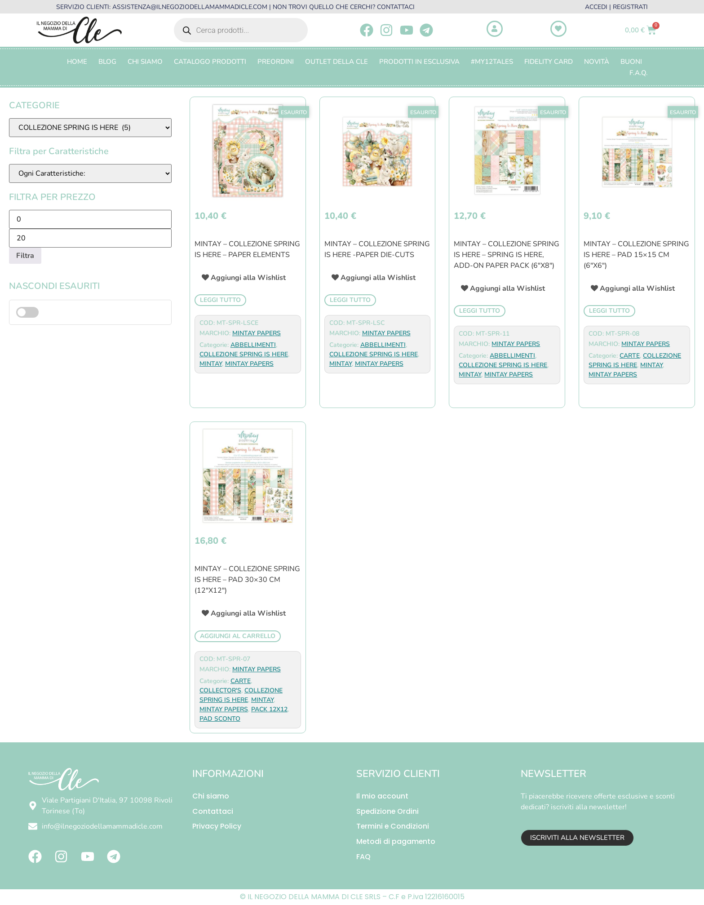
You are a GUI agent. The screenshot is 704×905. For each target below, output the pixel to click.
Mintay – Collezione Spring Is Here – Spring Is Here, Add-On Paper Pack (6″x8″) (506, 255)
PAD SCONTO (219, 718)
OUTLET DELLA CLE (336, 61)
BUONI (631, 61)
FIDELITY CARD (548, 61)
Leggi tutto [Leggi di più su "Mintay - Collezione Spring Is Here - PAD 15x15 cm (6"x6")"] (609, 310)
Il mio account (382, 796)
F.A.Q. (638, 72)
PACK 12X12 (269, 709)
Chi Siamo (145, 61)
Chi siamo (210, 796)
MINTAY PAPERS (256, 333)
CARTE (630, 355)
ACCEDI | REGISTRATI (616, 7)
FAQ (363, 857)
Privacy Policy (216, 826)
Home (77, 61)
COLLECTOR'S (220, 690)
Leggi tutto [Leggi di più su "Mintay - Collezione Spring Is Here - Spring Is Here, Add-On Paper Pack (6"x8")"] (479, 310)
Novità (596, 61)
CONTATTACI (396, 7)
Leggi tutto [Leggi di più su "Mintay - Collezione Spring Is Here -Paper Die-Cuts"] (350, 300)
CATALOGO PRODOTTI (210, 61)
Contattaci (212, 811)
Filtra (25, 256)
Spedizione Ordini (388, 811)
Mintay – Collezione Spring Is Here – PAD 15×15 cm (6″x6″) (636, 255)
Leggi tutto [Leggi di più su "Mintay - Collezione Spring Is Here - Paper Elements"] (220, 300)
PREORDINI (275, 61)
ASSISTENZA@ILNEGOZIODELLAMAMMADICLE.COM (189, 7)
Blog (107, 61)
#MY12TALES (492, 61)
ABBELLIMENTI (253, 345)
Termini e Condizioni (393, 826)
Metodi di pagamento (396, 842)
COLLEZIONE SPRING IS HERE (243, 354)
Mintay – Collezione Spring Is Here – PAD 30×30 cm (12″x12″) (247, 579)
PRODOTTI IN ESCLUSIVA (419, 61)
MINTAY (210, 363)
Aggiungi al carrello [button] (237, 636)
